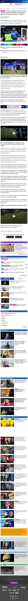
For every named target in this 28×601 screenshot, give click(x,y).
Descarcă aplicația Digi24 (22, 254)
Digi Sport (7, 16)
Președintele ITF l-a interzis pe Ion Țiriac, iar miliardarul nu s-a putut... (18, 282)
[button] (14, 133)
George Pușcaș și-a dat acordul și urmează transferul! (18, 293)
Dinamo (3, 318)
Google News (19, 231)
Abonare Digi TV (22, 578)
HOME (2, 8)
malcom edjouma (5, 227)
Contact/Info (20, 579)
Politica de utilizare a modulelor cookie (14, 580)
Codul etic (24, 579)
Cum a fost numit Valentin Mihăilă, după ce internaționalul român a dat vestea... (12, 266)
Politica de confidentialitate (14, 578)
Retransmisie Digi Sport (13, 579)
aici (22, 532)
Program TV (24, 4)
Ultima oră (21, 278)
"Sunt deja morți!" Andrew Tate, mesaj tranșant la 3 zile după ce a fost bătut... (17, 299)
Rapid (3, 316)
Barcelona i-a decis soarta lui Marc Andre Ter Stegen (12, 272)
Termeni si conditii (6, 578)
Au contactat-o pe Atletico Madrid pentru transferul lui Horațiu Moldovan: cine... (12, 263)
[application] (14, 133)
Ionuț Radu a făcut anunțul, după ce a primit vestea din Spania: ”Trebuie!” (12, 269)
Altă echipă (4, 325)
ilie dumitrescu (8, 225)
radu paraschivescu (17, 225)
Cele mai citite (7, 278)
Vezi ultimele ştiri (23, 275)
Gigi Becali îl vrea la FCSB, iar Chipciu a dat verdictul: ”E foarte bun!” (18, 305)
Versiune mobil (14, 582)
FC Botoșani (4, 322)
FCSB (3, 320)
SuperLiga (8, 8)
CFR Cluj (3, 323)
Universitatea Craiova (6, 315)
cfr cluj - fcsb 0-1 (13, 227)
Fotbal (5, 8)
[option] (13, 259)
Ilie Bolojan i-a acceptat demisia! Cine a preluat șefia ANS (12, 259)
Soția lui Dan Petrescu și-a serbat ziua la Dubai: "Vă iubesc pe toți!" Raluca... (17, 287)
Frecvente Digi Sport (6, 579)
